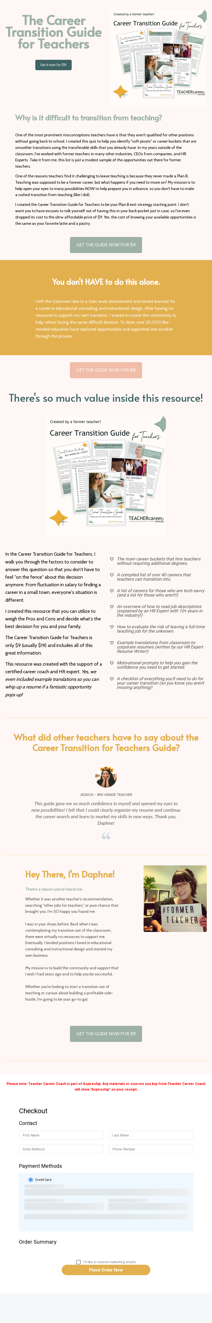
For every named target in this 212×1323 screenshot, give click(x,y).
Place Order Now (106, 1270)
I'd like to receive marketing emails (109, 1262)
